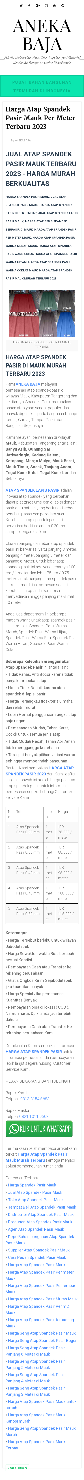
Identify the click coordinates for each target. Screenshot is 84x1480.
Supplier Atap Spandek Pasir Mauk (39, 1250)
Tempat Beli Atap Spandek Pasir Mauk (42, 1207)
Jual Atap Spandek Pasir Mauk (35, 1192)
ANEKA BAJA (42, 34)
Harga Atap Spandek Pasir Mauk (36, 1264)
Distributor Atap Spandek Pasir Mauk (41, 1214)
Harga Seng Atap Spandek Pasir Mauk (42, 1333)
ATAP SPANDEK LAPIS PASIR (32, 490)
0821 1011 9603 (34, 1116)
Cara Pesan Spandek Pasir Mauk (37, 1257)
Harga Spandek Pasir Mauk (32, 1185)
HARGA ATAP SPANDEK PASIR (34, 1051)
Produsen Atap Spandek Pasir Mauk (40, 1222)
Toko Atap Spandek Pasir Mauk (36, 1199)
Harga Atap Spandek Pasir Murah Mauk (43, 1299)
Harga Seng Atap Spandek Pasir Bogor (42, 1340)
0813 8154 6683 (35, 1098)
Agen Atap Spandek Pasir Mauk (36, 1229)
